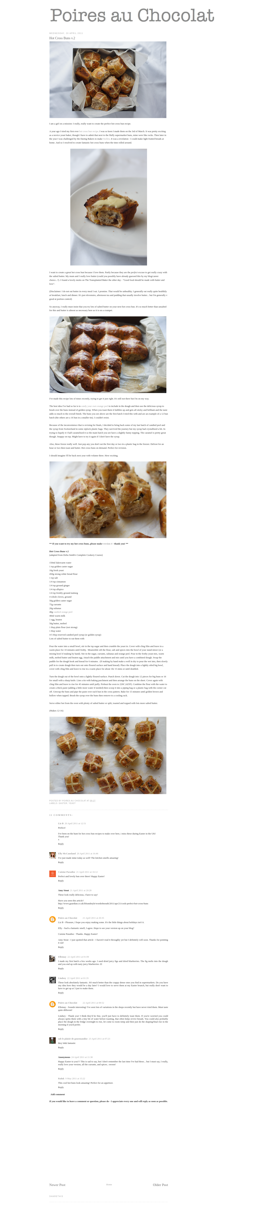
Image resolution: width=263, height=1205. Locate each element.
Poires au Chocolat (67, 918)
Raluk (61, 1078)
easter (63, 803)
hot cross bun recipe (88, 131)
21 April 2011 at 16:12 (87, 872)
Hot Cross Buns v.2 (62, 38)
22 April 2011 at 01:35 (78, 978)
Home (109, 1184)
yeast (72, 803)
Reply (61, 843)
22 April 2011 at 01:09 (78, 956)
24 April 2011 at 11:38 (82, 1057)
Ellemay (62, 956)
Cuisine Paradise (66, 872)
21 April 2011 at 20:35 (93, 918)
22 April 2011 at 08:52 (93, 1002)
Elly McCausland (67, 853)
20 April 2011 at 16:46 (87, 853)
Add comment (58, 1094)
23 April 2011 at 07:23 (99, 1038)
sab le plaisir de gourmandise (73, 1038)
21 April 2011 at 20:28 (81, 890)
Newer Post (57, 1185)
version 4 (107, 543)
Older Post (160, 1185)
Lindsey (62, 978)
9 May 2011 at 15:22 (75, 1078)
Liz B (61, 823)
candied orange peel (63, 612)
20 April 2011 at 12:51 (75, 823)
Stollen (106, 138)
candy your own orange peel (94, 406)
